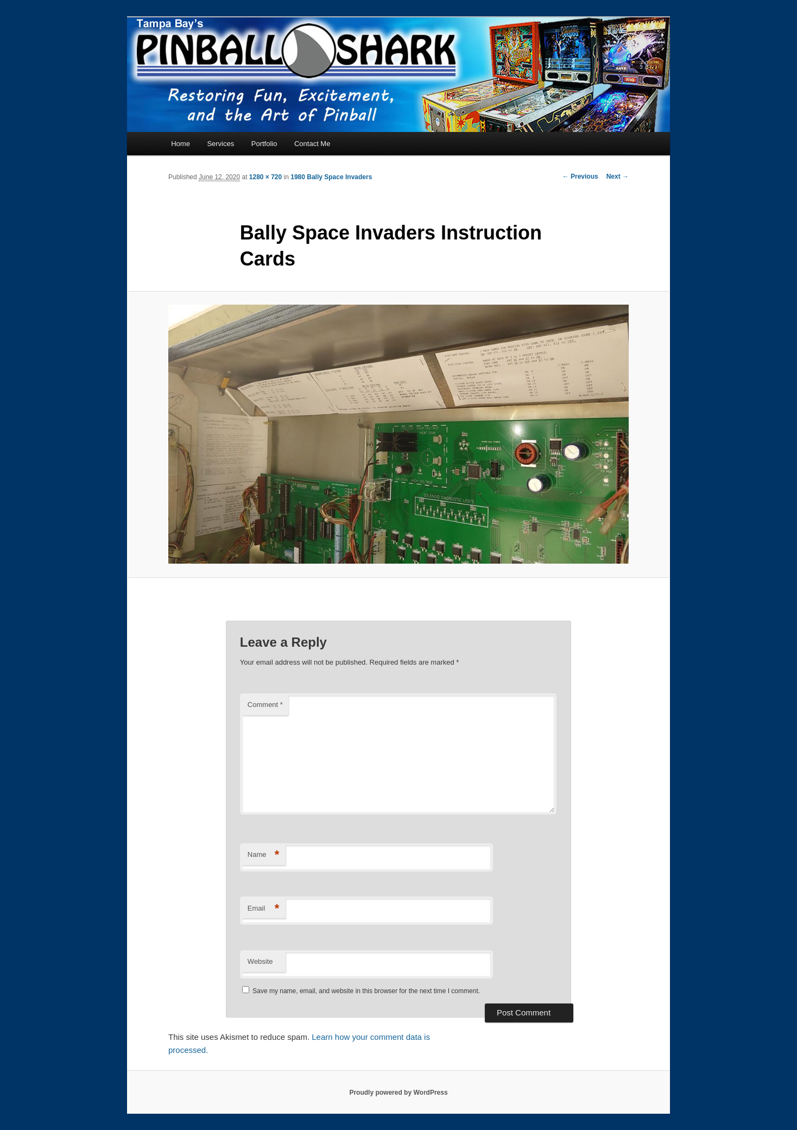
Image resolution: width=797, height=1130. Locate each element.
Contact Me (312, 144)
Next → (617, 176)
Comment (265, 704)
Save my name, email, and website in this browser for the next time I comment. (366, 991)
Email (264, 909)
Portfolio (264, 144)
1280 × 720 (265, 177)
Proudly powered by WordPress (398, 1092)
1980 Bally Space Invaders (331, 177)
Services (220, 144)
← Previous (580, 176)
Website (260, 961)
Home (180, 144)
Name (264, 855)
